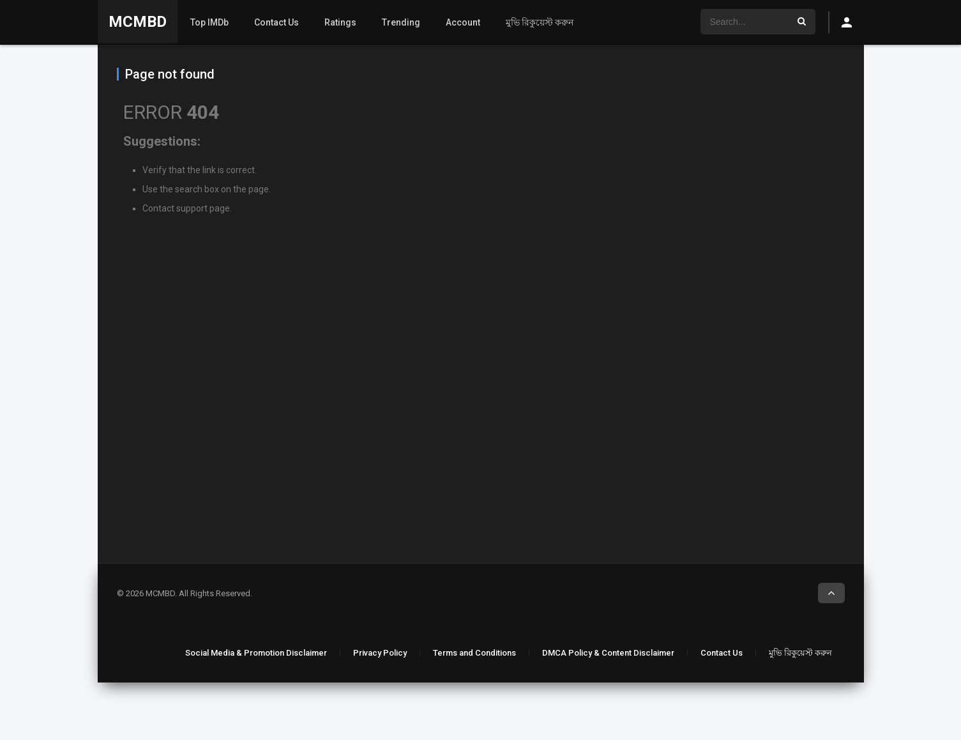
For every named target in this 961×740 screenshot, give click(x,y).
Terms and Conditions (474, 653)
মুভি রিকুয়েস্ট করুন (539, 22)
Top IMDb (209, 22)
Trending (401, 22)
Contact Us (276, 22)
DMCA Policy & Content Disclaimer (608, 653)
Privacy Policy (380, 653)
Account (463, 22)
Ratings (340, 22)
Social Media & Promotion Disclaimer (256, 653)
